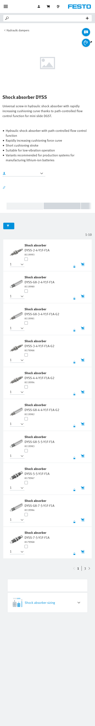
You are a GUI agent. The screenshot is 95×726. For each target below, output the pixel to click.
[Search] (48, 18)
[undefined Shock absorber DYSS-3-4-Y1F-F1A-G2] (39, 345)
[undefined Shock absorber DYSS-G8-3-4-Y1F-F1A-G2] (42, 313)
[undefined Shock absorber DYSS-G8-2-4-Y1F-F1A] (39, 281)
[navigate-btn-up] (89, 568)
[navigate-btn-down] (74, 568)
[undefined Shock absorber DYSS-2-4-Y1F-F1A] (37, 249)
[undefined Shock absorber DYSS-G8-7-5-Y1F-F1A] (39, 505)
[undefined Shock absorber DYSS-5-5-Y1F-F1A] (37, 473)
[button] (15, 264)
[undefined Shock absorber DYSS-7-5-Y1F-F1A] (37, 537)
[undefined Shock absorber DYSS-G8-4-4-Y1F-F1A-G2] (42, 409)
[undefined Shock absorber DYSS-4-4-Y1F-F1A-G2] (39, 377)
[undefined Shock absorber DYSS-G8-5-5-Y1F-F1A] (39, 441)
